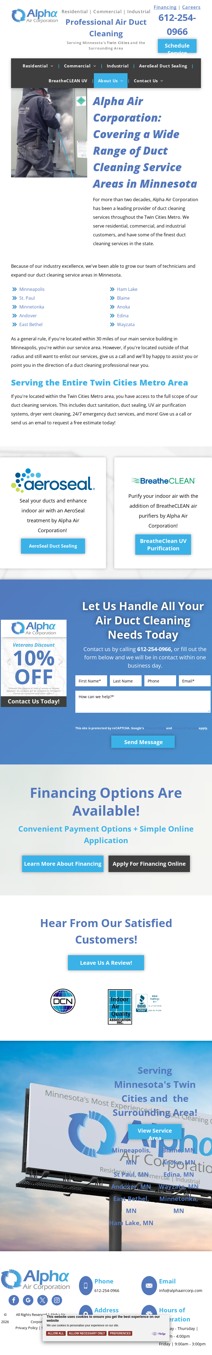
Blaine (123, 298)
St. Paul (27, 298)
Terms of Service (185, 728)
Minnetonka (31, 307)
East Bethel (31, 324)
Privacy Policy (155, 728)
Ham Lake (127, 289)
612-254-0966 (154, 649)
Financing (165, 7)
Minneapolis (32, 289)
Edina (123, 316)
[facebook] (14, 1301)
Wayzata (126, 324)
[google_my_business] (28, 1301)
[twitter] (42, 1301)
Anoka (123, 307)
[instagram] (57, 1301)
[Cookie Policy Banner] (106, 1328)
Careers (191, 7)
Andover (28, 316)
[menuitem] (39, 65)
